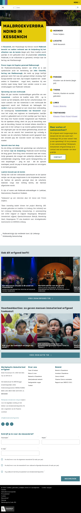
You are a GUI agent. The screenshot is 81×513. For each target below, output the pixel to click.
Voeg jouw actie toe (39, 355)
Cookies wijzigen (47, 487)
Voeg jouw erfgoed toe (39, 298)
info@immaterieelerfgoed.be (10, 418)
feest (63, 116)
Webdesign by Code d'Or (8, 502)
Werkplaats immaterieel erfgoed (11, 400)
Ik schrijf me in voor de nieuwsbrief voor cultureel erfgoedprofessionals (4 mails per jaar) (30, 465)
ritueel (74, 116)
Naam (44, 438)
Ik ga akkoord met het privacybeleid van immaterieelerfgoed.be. (22, 472)
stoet (69, 116)
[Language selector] (7, 7)
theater (57, 116)
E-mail (3, 449)
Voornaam (4, 438)
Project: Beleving (59, 106)
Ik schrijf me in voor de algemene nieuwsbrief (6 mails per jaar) (22, 459)
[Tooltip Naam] (78, 437)
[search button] (78, 7)
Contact (58, 157)
